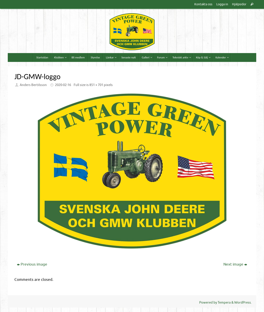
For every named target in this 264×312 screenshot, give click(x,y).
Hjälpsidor (239, 4)
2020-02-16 (63, 85)
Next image (235, 264)
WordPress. (243, 302)
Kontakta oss (203, 4)
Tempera (224, 302)
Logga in (222, 4)
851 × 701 (96, 85)
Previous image (32, 264)
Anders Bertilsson (33, 85)
